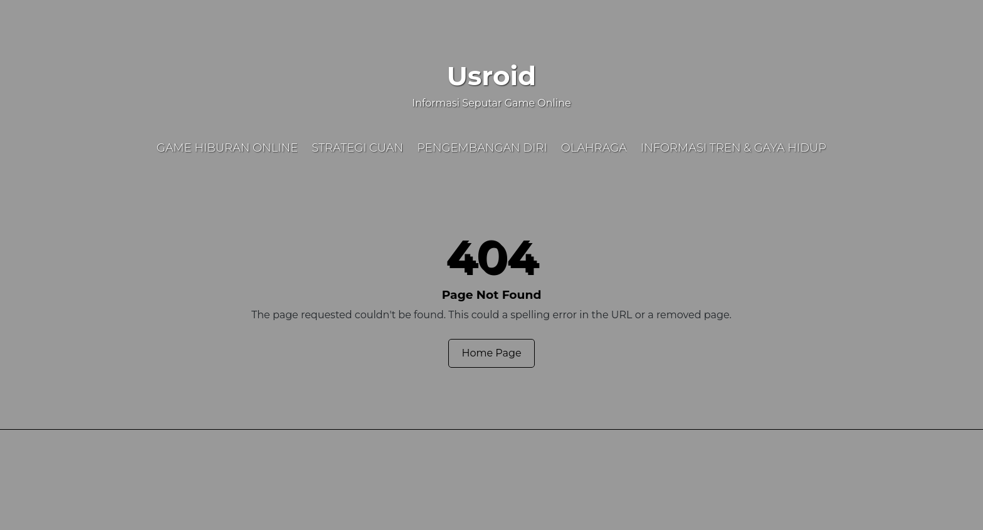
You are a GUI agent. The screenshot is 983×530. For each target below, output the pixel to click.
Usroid (491, 76)
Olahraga (594, 148)
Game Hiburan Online (227, 148)
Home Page (491, 353)
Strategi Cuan (357, 148)
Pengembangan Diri (482, 148)
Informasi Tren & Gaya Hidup (733, 148)
